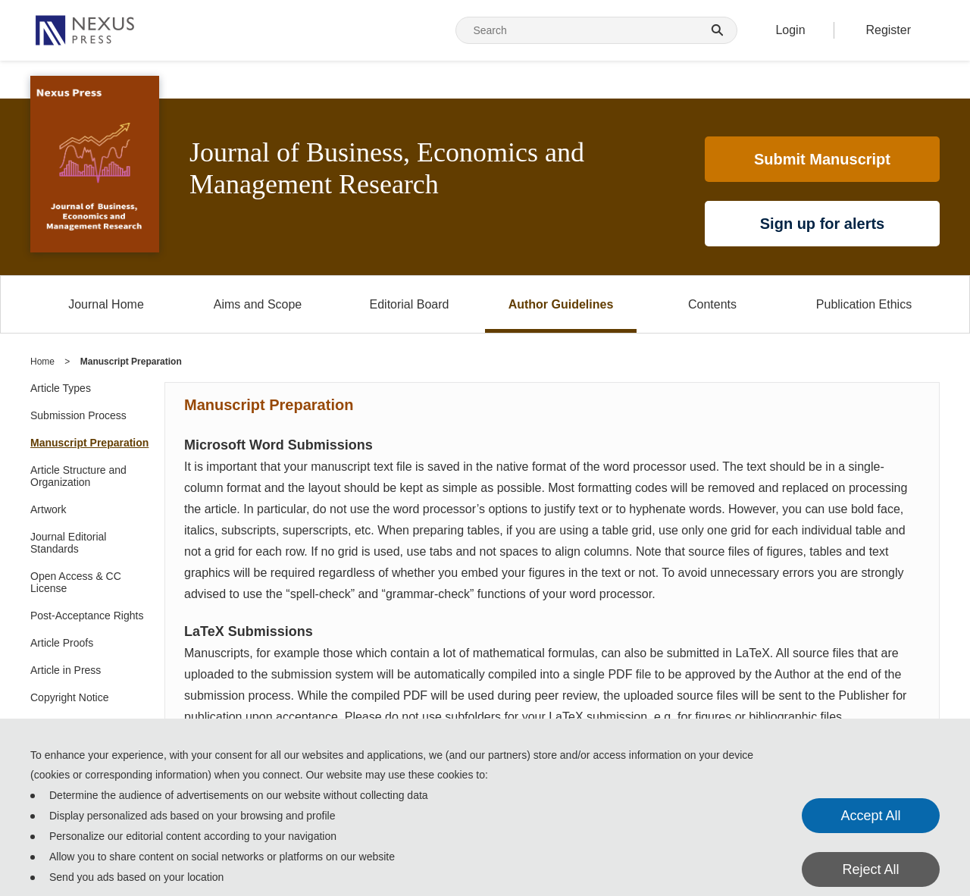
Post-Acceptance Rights (86, 615)
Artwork (48, 509)
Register (888, 29)
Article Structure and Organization (78, 476)
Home (42, 361)
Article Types (60, 388)
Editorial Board (409, 304)
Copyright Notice (69, 697)
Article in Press (65, 670)
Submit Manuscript (822, 159)
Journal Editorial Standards (68, 543)
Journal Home (106, 304)
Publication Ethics (864, 304)
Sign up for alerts (822, 223)
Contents (712, 304)
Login (790, 29)
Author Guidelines (561, 304)
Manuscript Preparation (89, 443)
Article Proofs (61, 643)
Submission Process (78, 415)
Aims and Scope (258, 304)
